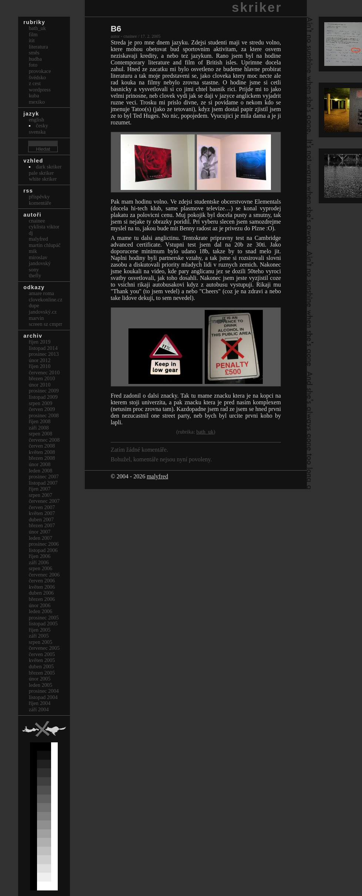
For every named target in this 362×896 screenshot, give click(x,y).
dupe (34, 305)
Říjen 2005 (40, 630)
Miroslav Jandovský (40, 260)
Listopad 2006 (43, 550)
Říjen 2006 (40, 556)
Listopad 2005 (43, 623)
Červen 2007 (42, 507)
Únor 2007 (40, 532)
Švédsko (37, 77)
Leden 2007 (41, 538)
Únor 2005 (40, 679)
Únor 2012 (40, 360)
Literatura (38, 47)
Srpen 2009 (41, 403)
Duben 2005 (41, 666)
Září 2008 (39, 428)
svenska (37, 132)
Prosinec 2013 (44, 354)
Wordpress (40, 90)
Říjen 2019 (40, 342)
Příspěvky (39, 197)
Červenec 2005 (44, 648)
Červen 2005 (42, 654)
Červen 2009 (42, 409)
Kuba (34, 95)
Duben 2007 (41, 519)
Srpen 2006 (41, 568)
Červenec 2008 (44, 440)
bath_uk (204, 432)
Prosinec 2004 (44, 691)
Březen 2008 (42, 458)
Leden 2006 (41, 611)
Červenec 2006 (44, 575)
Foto (33, 65)
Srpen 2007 (41, 495)
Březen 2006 (42, 599)
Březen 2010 (42, 378)
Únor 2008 (40, 464)
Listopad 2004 (43, 697)
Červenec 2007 (44, 501)
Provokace (40, 71)
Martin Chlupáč (45, 245)
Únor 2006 (40, 605)
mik (33, 251)
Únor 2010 (40, 385)
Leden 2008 (41, 471)
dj (31, 233)
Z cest (35, 83)
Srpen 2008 (41, 434)
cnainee (37, 221)
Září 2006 (39, 562)
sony (34, 270)
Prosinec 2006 (44, 544)
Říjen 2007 (40, 489)
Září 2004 (39, 709)
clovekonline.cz (46, 299)
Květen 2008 (42, 452)
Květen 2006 (42, 587)
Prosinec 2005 (44, 618)
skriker (257, 7)
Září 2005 (39, 636)
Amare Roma (41, 293)
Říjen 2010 (40, 366)
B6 (116, 28)
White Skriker (43, 179)
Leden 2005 (41, 685)
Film (33, 34)
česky (42, 125)
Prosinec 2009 (44, 391)
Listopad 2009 (43, 397)
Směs (34, 53)
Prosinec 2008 (44, 415)
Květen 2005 (42, 660)
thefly (35, 275)
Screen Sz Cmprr (45, 324)
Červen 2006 (42, 581)
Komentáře (40, 203)
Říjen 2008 (40, 421)
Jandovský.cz (43, 312)
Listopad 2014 (43, 348)
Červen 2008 (42, 446)
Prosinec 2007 (44, 476)
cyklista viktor (44, 227)
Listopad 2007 (43, 483)
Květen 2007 (42, 513)
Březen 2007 (42, 525)
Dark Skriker (48, 167)
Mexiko (37, 102)
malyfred (157, 476)
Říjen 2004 (40, 703)
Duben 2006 (41, 593)
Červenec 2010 (44, 372)
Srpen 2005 (41, 642)
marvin (36, 318)
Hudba (35, 59)
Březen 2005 (42, 673)
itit (32, 40)
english (36, 120)
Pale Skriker (41, 173)
